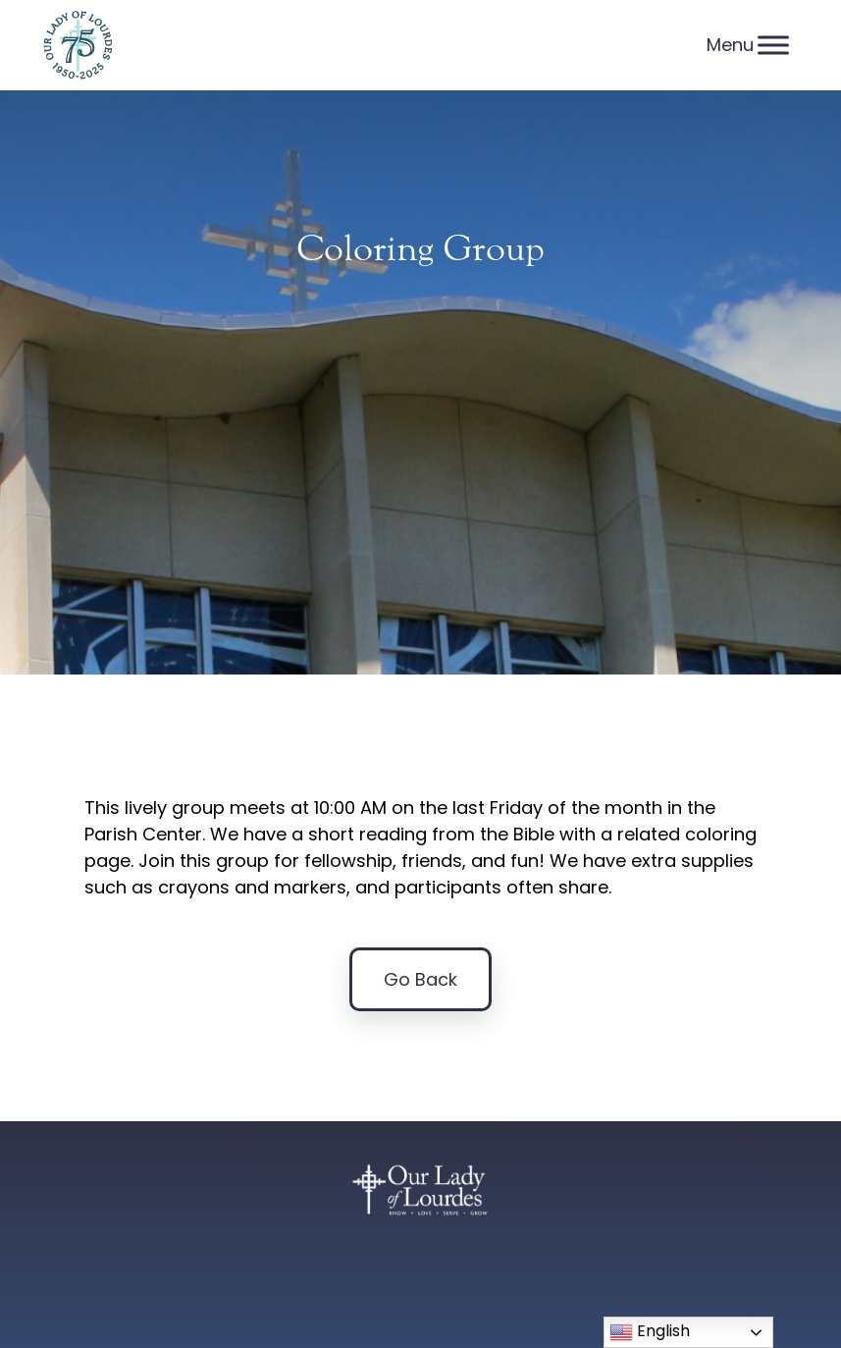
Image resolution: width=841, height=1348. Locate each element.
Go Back (420, 979)
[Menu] (773, 44)
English (649, 1332)
